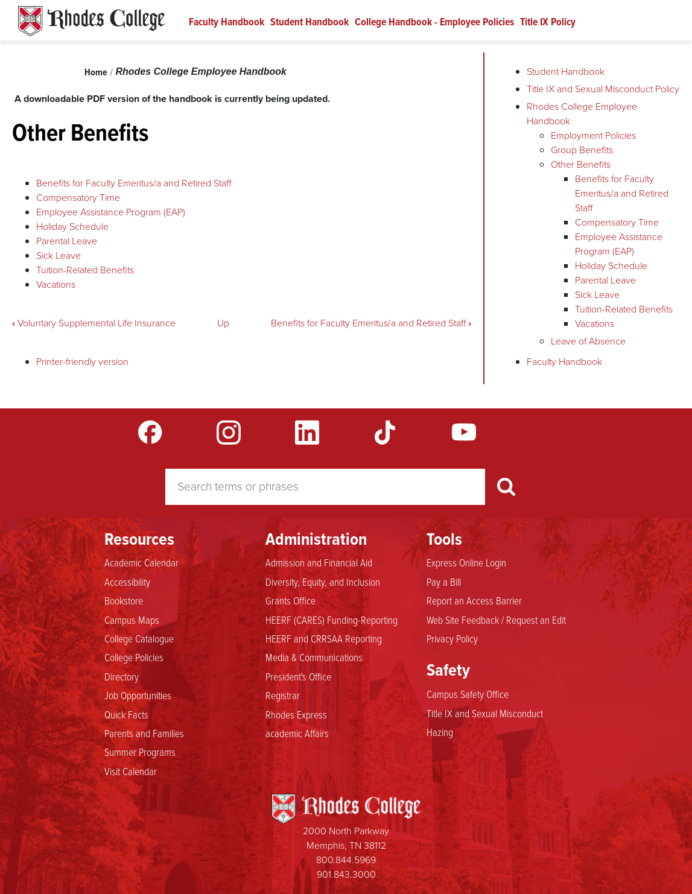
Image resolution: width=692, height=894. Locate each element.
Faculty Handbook (226, 22)
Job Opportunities (137, 695)
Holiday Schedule (72, 226)
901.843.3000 (346, 874)
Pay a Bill (444, 581)
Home (95, 72)
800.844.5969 (346, 860)
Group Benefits (582, 150)
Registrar (282, 695)
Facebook (150, 432)
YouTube (464, 432)
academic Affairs (297, 733)
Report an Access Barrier (474, 600)
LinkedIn (307, 432)
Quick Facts (126, 714)
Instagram (229, 432)
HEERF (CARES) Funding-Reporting (331, 619)
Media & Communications (314, 657)
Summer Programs (140, 751)
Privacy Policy (452, 638)
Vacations (55, 284)
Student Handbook (309, 22)
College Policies (133, 657)
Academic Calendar (141, 562)
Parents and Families (144, 733)
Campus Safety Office (468, 693)
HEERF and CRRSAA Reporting (323, 638)
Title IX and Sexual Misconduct (485, 713)
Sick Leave (58, 255)
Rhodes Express (296, 714)
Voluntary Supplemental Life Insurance (94, 323)
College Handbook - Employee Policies (434, 22)
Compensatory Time (78, 197)
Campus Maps (131, 619)
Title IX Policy (548, 22)
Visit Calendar (130, 771)
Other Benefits (581, 164)
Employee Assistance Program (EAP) (110, 212)
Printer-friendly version (82, 362)
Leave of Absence (588, 341)
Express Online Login (466, 562)
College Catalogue (139, 638)
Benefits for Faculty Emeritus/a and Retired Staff (133, 183)
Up (223, 323)
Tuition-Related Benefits (85, 270)
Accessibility (127, 581)
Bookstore (123, 600)
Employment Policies (593, 135)
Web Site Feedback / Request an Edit (496, 619)
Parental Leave (66, 241)
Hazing (440, 731)
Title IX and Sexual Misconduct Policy (603, 89)
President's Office (298, 676)
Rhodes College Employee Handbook (201, 71)
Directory (121, 676)
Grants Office (290, 600)
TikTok (385, 432)
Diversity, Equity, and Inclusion (322, 581)
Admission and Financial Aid (318, 562)
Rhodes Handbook (91, 21)
